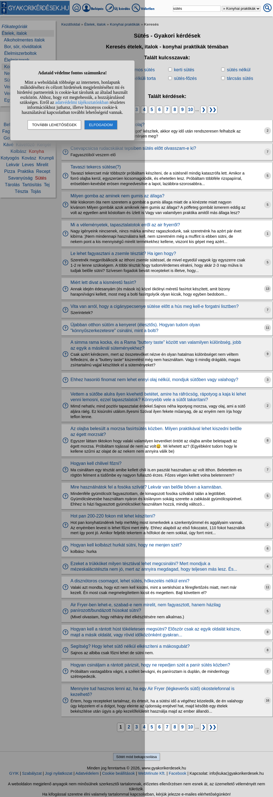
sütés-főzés (185, 78)
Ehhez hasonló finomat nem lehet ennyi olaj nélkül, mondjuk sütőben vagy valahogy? (154, 379)
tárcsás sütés (240, 78)
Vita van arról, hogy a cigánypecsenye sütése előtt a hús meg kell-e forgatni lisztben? (154, 306)
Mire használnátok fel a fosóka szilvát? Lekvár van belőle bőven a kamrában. (146, 487)
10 (190, 109)
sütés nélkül (238, 69)
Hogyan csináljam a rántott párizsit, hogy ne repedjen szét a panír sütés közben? (150, 665)
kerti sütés (184, 69)
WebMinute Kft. (151, 773)
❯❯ (212, 109)
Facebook (177, 773)
